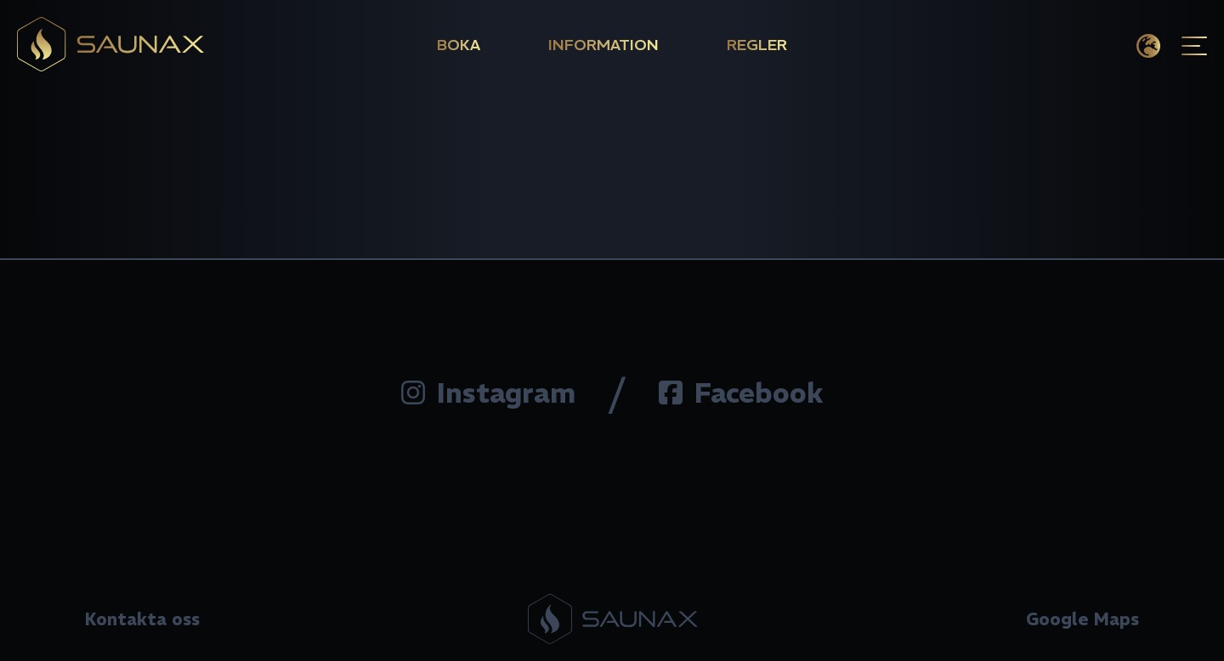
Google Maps (1082, 619)
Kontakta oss (142, 619)
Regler (757, 44)
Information (603, 44)
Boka (458, 44)
